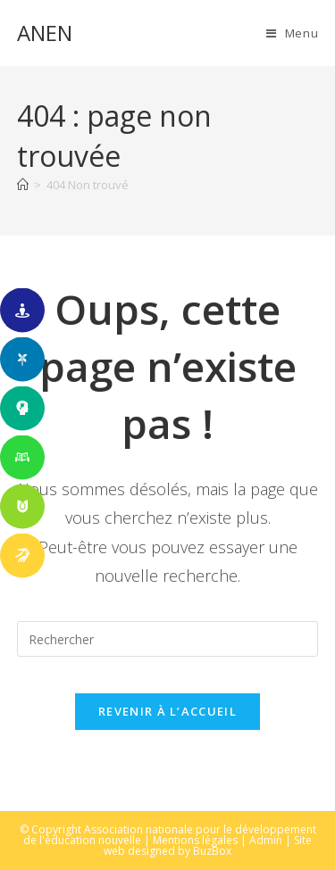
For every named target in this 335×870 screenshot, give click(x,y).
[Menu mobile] (292, 33)
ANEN (44, 32)
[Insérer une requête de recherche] (168, 639)
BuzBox (212, 850)
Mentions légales (195, 840)
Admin (265, 840)
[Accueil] (23, 185)
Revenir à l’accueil (167, 711)
